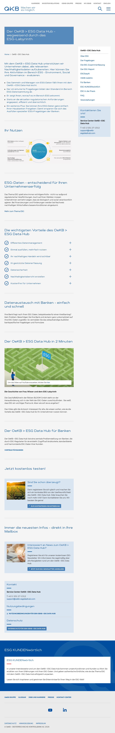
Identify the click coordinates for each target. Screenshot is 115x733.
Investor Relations (50, 3)
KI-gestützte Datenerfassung (41, 263)
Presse (78, 3)
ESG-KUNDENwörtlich (90, 87)
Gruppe (10, 697)
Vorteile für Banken (13, 450)
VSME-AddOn (86, 78)
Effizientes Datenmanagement (41, 243)
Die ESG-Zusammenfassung (92, 65)
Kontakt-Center (64, 697)
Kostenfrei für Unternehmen (41, 283)
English (107, 3)
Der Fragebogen (87, 60)
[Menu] (108, 8)
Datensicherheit (41, 270)
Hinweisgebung (26, 723)
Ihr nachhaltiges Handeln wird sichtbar (41, 256)
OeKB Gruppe (67, 3)
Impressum (41, 723)
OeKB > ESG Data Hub (90, 50)
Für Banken (85, 82)
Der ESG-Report (87, 69)
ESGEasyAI (85, 74)
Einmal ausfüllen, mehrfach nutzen (41, 249)
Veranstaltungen (87, 100)
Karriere (35, 3)
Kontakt (97, 3)
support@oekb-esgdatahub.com (21, 599)
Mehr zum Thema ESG (14, 211)
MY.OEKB (87, 3)
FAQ (82, 96)
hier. (48, 383)
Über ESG (84, 56)
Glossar (22, 697)
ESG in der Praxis (87, 91)
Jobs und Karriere (37, 697)
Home (6, 54)
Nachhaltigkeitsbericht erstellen (41, 276)
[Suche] (100, 8)
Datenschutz (10, 723)
